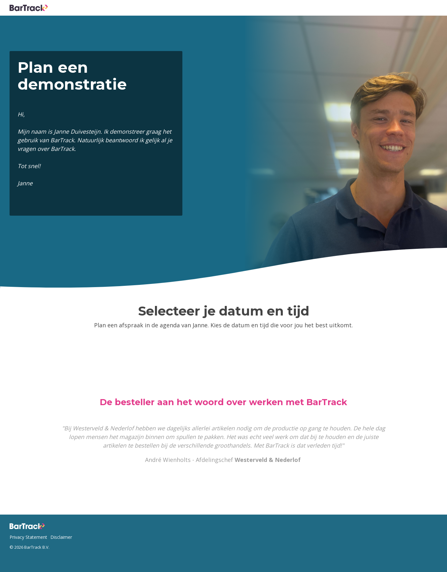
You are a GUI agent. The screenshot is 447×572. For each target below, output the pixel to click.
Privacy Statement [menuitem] (28, 537)
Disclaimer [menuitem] (61, 537)
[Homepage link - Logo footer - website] (29, 527)
